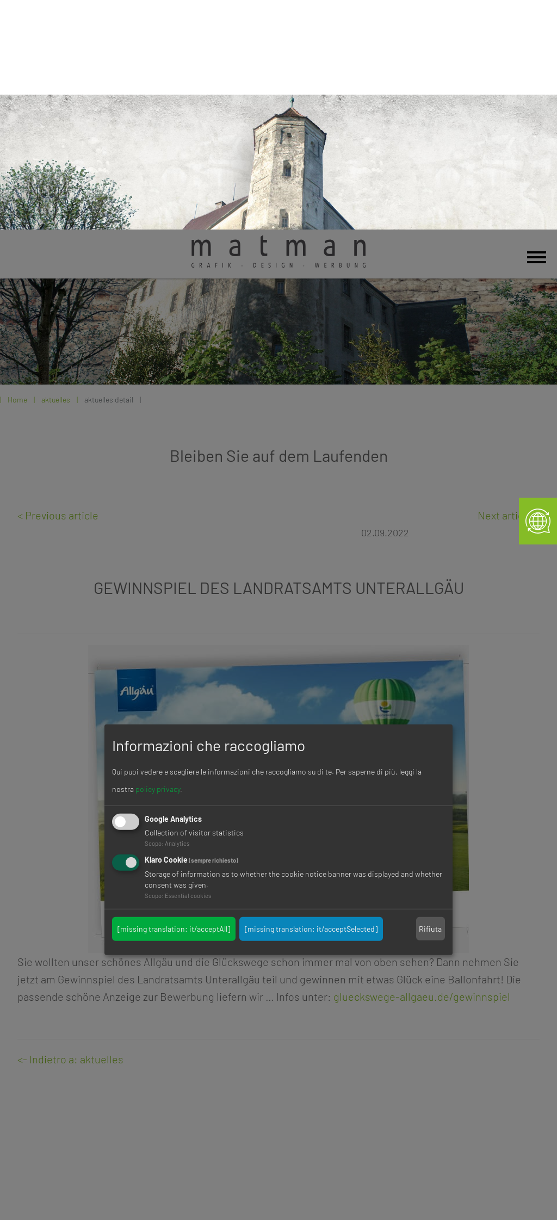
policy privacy (157, 559)
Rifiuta (430, 698)
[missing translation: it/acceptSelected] (311, 699)
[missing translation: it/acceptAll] (173, 699)
